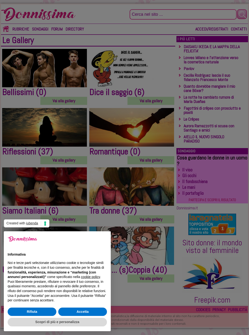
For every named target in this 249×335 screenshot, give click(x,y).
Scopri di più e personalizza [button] (57, 322)
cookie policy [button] (90, 277)
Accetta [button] (83, 312)
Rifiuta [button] (32, 312)
